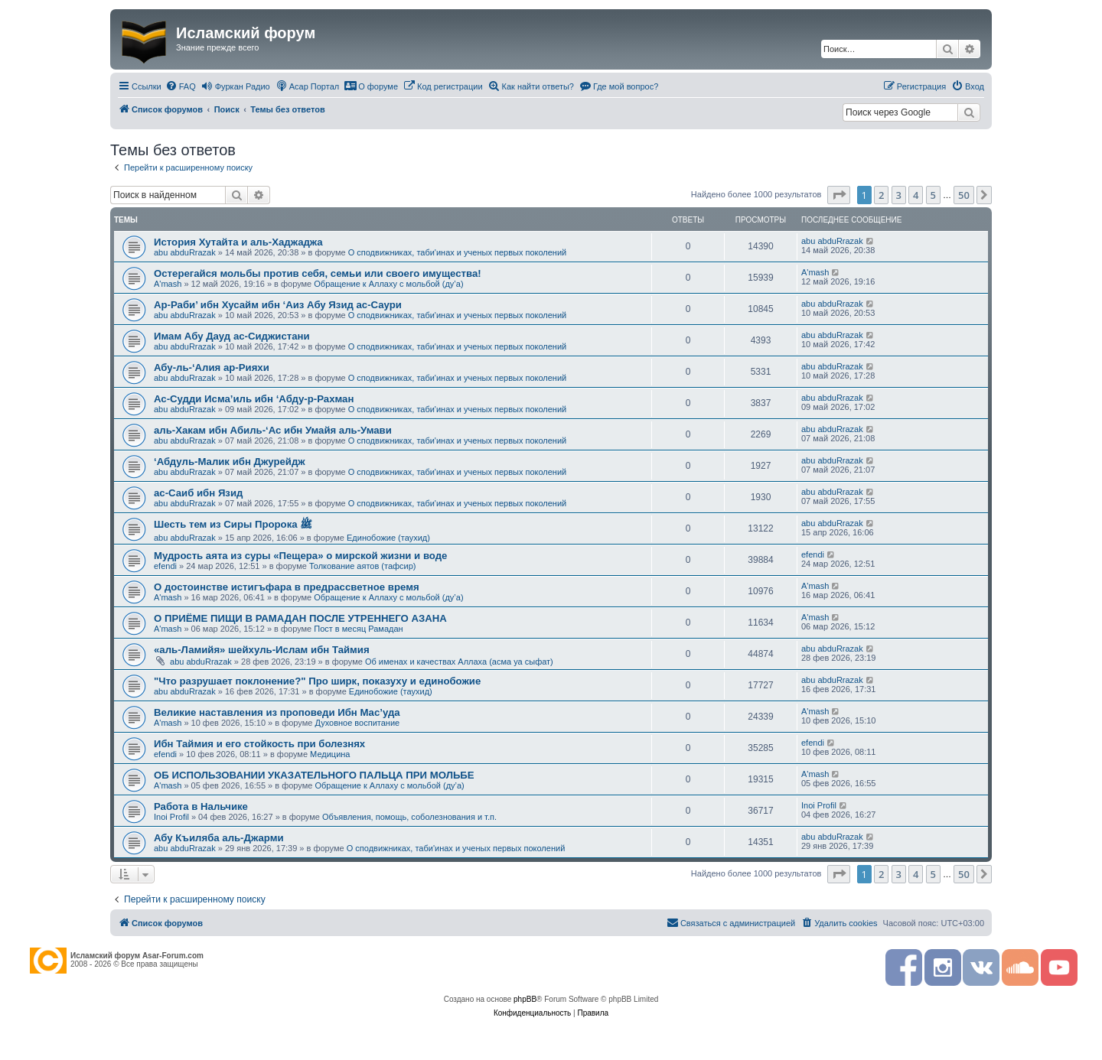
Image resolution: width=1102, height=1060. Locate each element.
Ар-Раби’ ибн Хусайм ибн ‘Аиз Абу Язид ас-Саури (278, 305)
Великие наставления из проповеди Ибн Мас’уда (277, 712)
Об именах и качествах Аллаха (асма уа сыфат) (459, 661)
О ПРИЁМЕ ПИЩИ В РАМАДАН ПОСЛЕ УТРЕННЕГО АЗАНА (300, 618)
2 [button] (881, 195)
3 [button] (898, 195)
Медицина (330, 754)
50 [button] (964, 195)
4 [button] (915, 195)
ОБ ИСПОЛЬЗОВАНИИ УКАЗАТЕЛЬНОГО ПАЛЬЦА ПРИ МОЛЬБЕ (314, 775)
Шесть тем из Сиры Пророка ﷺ (233, 524)
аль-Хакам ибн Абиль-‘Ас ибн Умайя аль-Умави (273, 430)
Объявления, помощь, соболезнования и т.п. (409, 816)
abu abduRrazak (185, 252)
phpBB (525, 999)
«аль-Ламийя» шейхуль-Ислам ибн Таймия (262, 649)
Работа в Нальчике (201, 806)
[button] (838, 195)
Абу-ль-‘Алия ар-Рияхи (211, 367)
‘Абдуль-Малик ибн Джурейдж (229, 461)
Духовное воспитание (357, 722)
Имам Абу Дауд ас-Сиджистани (232, 336)
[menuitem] (180, 86)
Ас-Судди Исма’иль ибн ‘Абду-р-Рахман (254, 399)
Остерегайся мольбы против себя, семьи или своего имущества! (317, 273)
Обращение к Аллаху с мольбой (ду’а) (388, 283)
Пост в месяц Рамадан (358, 628)
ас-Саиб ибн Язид (198, 493)
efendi (165, 566)
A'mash (167, 283)
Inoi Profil (171, 816)
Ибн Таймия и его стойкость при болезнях (259, 743)
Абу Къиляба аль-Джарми (219, 838)
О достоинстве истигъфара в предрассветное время (286, 587)
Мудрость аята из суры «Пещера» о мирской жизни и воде (300, 555)
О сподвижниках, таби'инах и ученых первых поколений (457, 252)
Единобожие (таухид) (388, 537)
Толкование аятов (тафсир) (362, 566)
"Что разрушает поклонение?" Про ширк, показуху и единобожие (317, 681)
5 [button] (933, 195)
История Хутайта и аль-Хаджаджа (238, 242)
